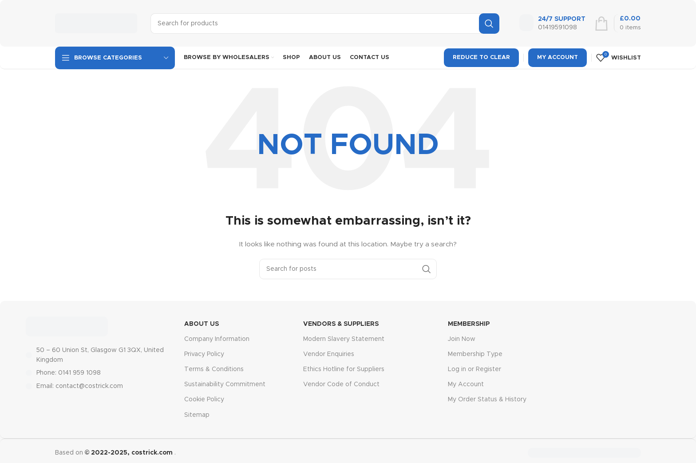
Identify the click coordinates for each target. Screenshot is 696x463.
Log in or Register (474, 369)
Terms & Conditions (214, 369)
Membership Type (475, 354)
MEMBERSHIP (469, 324)
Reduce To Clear (481, 57)
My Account (557, 57)
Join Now (461, 339)
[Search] (324, 23)
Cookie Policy (204, 399)
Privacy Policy (204, 354)
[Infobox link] (552, 23)
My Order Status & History (487, 399)
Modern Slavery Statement (343, 339)
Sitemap (197, 415)
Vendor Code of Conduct (341, 384)
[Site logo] (96, 23)
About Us (201, 324)
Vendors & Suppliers (341, 324)
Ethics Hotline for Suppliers (343, 369)
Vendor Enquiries (328, 354)
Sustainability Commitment (224, 384)
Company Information (216, 339)
